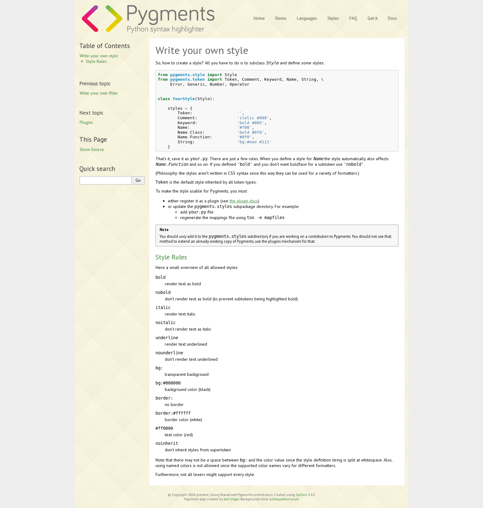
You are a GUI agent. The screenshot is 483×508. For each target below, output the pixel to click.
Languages (307, 18)
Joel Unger (231, 499)
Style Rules (96, 61)
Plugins (86, 122)
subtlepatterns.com (284, 499)
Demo (280, 18)
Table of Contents (104, 46)
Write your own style (99, 56)
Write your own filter (99, 93)
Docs (392, 18)
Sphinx (301, 495)
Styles (333, 18)
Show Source (92, 149)
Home (259, 18)
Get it (372, 18)
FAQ (353, 18)
